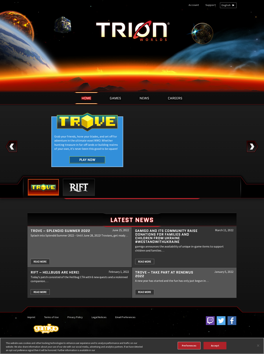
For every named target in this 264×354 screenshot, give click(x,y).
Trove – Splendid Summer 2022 (60, 230)
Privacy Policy (75, 317)
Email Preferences (125, 317)
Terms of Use (51, 317)
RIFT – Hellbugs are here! (55, 272)
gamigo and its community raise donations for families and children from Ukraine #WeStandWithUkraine (166, 236)
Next (252, 146)
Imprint (31, 317)
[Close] (258, 346)
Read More (40, 261)
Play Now (87, 159)
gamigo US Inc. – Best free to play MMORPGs (132, 30)
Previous (11, 146)
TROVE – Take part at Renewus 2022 (164, 274)
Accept (215, 345)
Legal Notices (99, 317)
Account (194, 5)
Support (211, 5)
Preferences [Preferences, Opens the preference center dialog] (189, 345)
